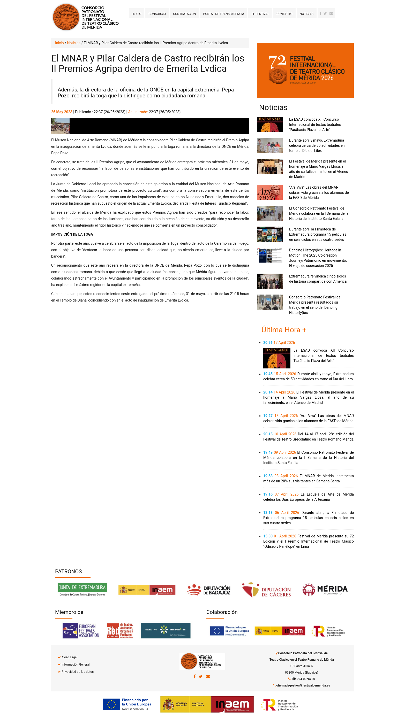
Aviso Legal (69, 657)
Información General (75, 664)
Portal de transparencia (223, 14)
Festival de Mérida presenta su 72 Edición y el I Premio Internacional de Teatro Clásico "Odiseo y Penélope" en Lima (308, 541)
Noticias (306, 14)
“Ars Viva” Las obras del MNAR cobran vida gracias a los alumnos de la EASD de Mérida (319, 192)
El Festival (260, 14)
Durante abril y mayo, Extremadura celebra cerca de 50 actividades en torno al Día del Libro (317, 145)
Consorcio (157, 14)
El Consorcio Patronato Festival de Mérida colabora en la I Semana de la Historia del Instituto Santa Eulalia (318, 213)
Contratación (184, 14)
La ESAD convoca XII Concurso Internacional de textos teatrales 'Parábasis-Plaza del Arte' (315, 124)
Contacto (284, 14)
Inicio (136, 14)
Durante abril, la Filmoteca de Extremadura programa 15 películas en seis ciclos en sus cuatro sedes (317, 234)
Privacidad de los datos (78, 672)
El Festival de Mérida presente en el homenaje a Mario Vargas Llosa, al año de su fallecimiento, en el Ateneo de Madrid (308, 397)
